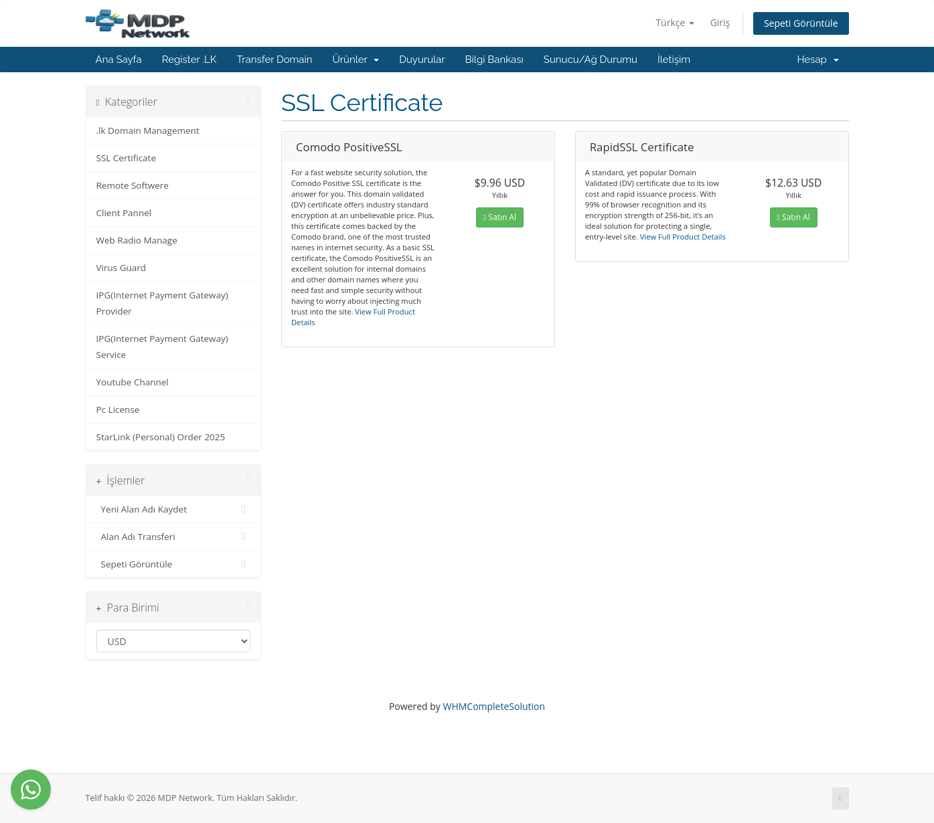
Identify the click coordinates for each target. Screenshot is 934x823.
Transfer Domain (274, 60)
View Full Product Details (682, 237)
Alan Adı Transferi (173, 537)
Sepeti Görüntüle (801, 23)
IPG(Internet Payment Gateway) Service (162, 347)
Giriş (720, 22)
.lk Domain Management (148, 130)
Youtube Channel (132, 382)
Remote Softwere (132, 185)
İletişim (673, 60)
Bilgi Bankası (494, 60)
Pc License (118, 409)
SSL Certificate (126, 158)
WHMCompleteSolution (494, 706)
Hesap (817, 60)
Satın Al (499, 217)
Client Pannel (124, 213)
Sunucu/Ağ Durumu (590, 60)
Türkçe (674, 22)
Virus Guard (121, 268)
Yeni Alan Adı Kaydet (173, 509)
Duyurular (422, 60)
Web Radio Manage (136, 240)
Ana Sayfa (119, 60)
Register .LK (189, 60)
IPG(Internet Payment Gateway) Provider (162, 303)
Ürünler (356, 60)
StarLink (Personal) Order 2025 (161, 437)
